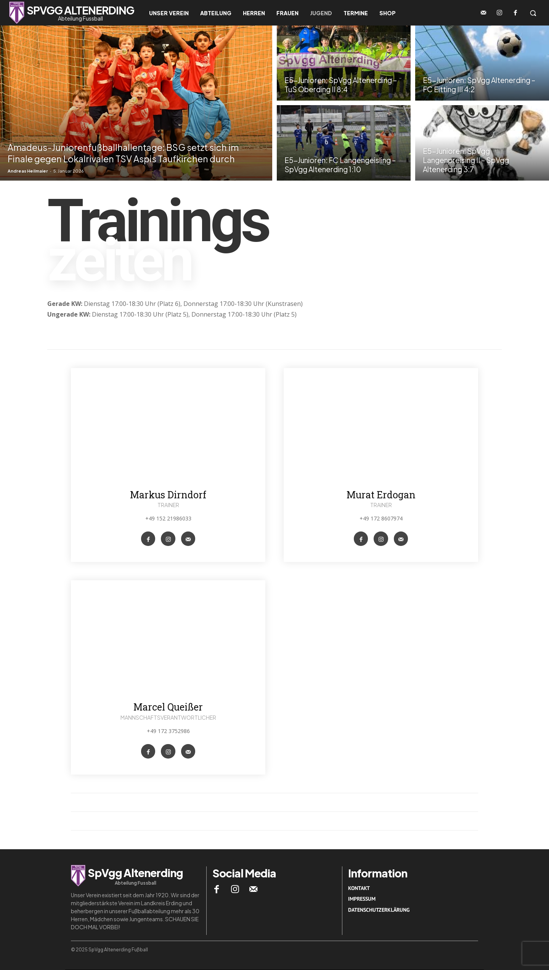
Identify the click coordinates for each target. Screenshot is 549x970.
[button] (533, 13)
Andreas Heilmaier (28, 170)
